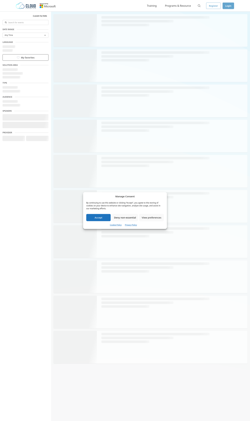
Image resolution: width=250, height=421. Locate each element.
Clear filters (40, 16)
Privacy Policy (131, 224)
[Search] (199, 6)
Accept (98, 217)
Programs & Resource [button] (178, 5)
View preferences (151, 217)
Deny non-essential (125, 217)
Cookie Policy (116, 224)
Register (213, 5)
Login (228, 5)
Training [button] (152, 5)
